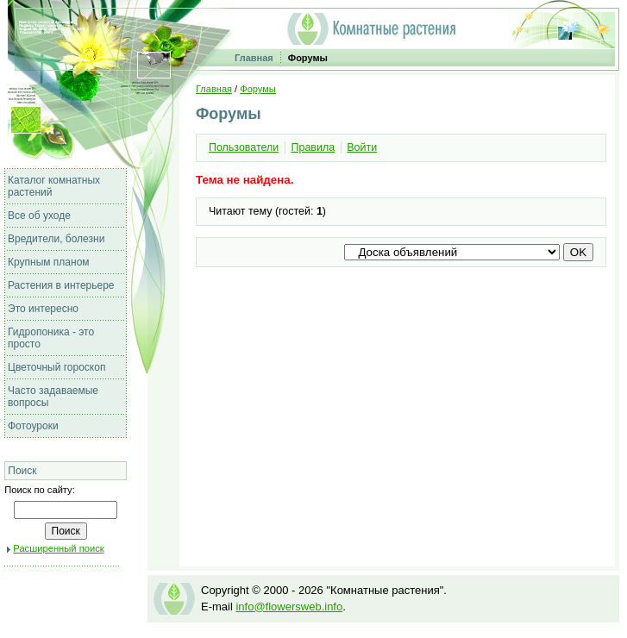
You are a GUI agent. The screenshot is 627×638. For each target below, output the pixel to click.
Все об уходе (39, 216)
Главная (254, 58)
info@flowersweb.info (288, 606)
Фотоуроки (33, 426)
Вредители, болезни (56, 239)
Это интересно (43, 309)
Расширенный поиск (58, 548)
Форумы (308, 58)
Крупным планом (49, 262)
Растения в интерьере (61, 285)
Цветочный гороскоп (56, 367)
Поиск (22, 471)
